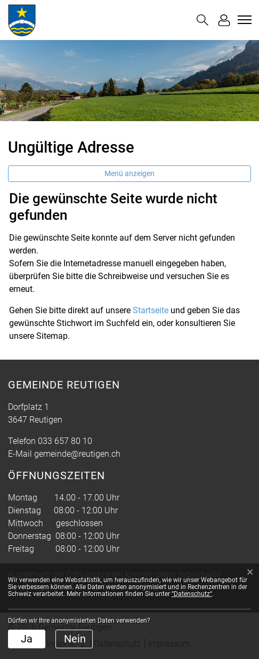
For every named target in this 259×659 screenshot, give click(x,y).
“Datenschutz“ (192, 594)
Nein (75, 638)
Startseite (150, 310)
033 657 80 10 (65, 441)
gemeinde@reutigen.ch (77, 454)
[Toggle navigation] (243, 19)
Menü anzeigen (129, 173)
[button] (202, 20)
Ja (27, 638)
